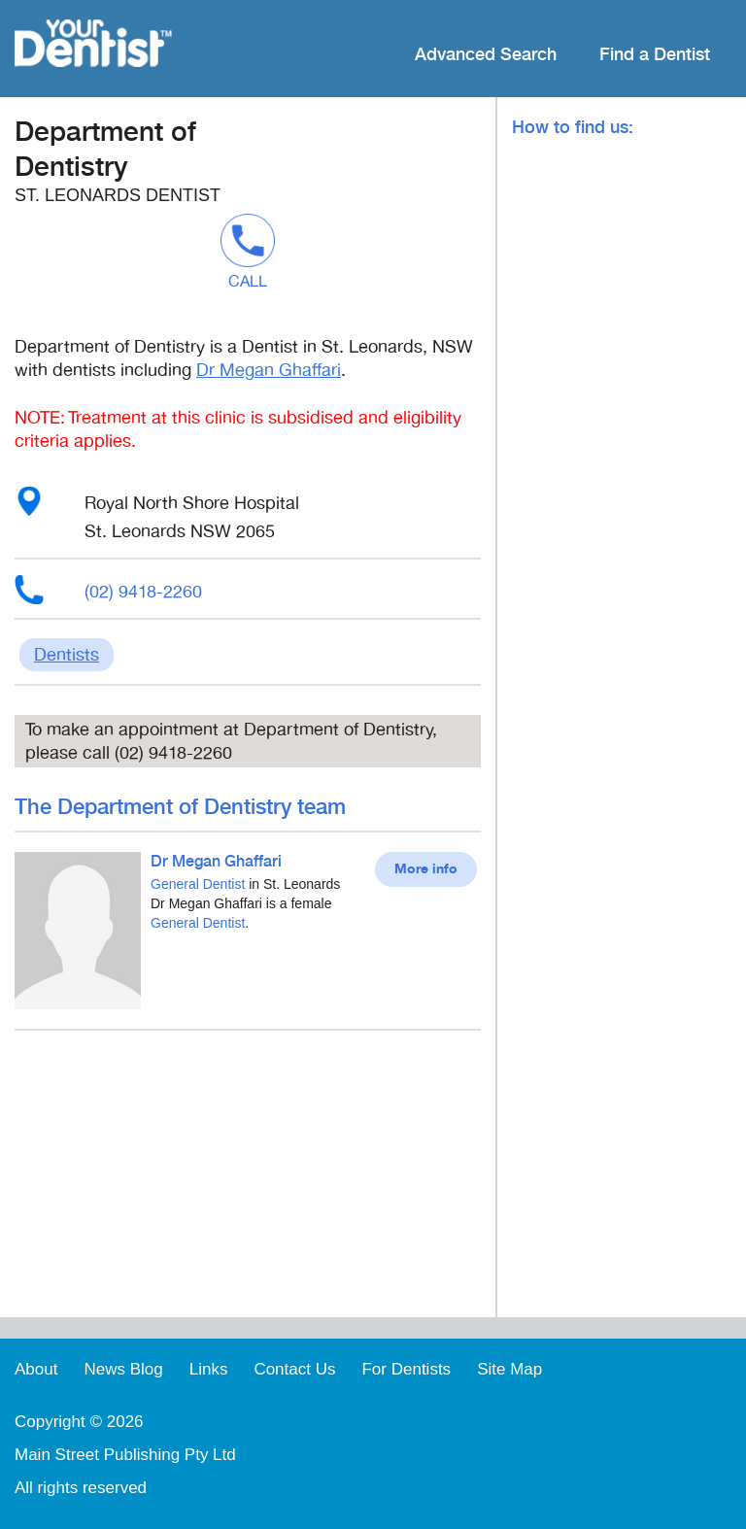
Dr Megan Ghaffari (268, 370)
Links (208, 1369)
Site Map (509, 1369)
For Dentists (406, 1369)
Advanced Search (486, 55)
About (36, 1369)
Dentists (66, 654)
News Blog (123, 1369)
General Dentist (198, 884)
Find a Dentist (654, 55)
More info (426, 869)
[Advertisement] (248, 1181)
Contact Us (294, 1369)
